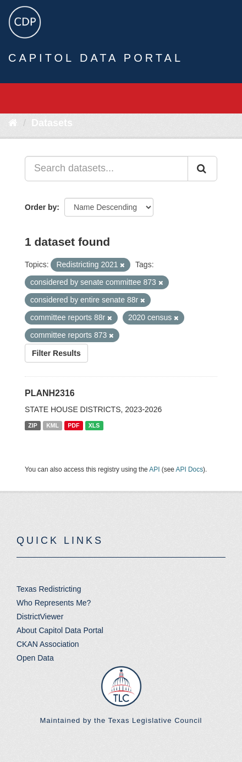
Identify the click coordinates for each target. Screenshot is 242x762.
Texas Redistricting (48, 589)
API (154, 469)
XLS (94, 425)
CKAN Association (47, 644)
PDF (73, 425)
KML (52, 425)
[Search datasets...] (106, 168)
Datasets (52, 122)
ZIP (32, 425)
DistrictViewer (39, 616)
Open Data (35, 657)
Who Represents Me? (53, 602)
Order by (41, 207)
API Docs (190, 469)
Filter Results (56, 353)
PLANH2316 (50, 393)
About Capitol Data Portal (59, 630)
